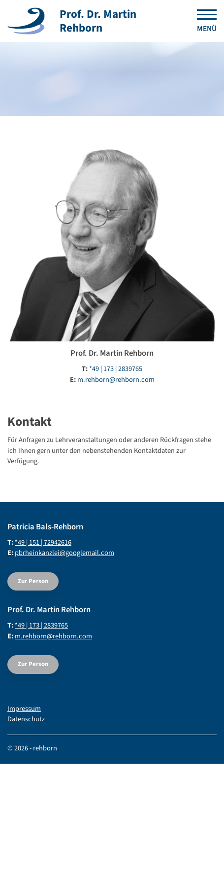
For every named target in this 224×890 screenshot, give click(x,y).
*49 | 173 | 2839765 (115, 369)
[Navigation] (203, 21)
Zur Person (33, 581)
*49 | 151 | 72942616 (43, 542)
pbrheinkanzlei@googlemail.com (64, 553)
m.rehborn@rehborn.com (116, 379)
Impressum (24, 709)
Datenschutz (26, 719)
